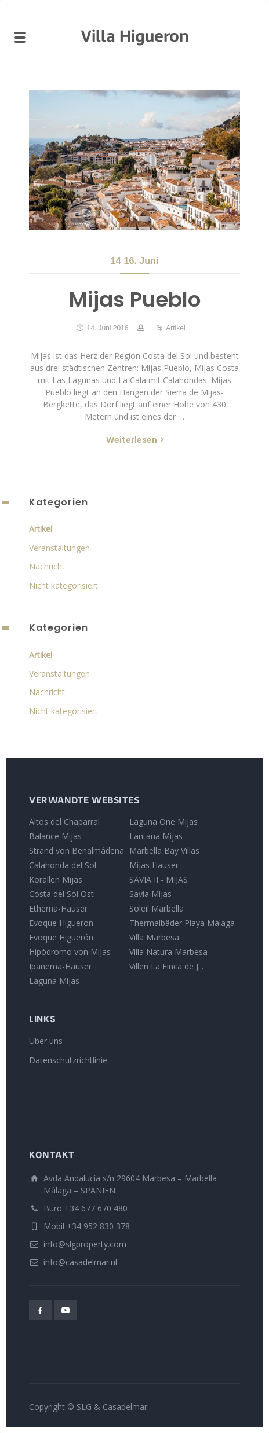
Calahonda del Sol (62, 864)
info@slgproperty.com (84, 1244)
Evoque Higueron (61, 922)
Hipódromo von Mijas (70, 951)
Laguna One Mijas (163, 821)
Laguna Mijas (54, 980)
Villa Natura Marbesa (168, 951)
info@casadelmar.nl (80, 1261)
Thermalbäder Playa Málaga (182, 922)
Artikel (175, 328)
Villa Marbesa (154, 937)
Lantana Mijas (156, 836)
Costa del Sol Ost (61, 893)
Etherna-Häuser (58, 908)
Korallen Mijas (55, 879)
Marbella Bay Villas (164, 850)
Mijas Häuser (154, 864)
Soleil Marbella (156, 908)
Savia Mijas (150, 893)
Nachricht (47, 566)
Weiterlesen (131, 440)
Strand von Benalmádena (76, 850)
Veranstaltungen (59, 547)
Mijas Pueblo (135, 299)
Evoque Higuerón (61, 937)
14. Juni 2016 (107, 328)
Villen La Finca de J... (166, 966)
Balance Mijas (55, 836)
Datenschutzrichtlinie (68, 1059)
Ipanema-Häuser (60, 966)
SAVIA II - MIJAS (158, 879)
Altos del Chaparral (64, 821)
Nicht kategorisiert (63, 585)
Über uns (46, 1040)
